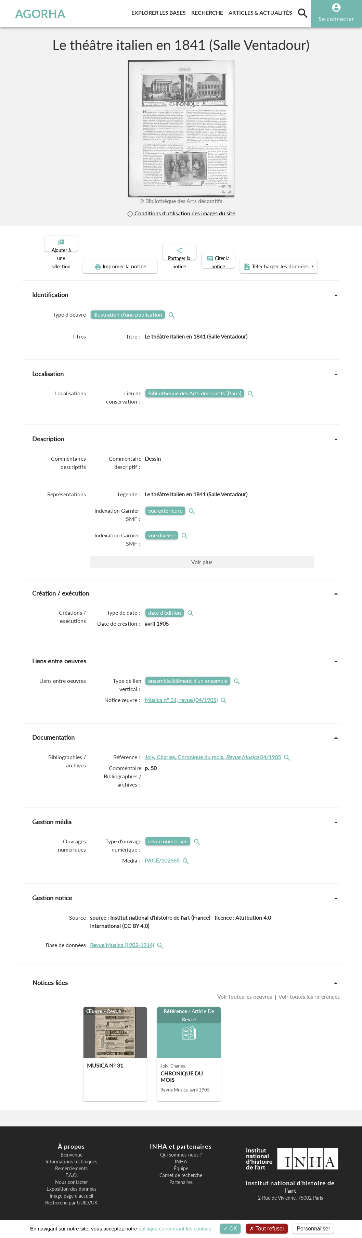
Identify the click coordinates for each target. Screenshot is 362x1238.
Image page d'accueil (71, 1190)
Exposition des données (71, 1183)
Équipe (181, 1162)
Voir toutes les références (308, 991)
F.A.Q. (71, 1169)
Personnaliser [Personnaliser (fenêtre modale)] (313, 1228)
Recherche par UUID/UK (71, 1197)
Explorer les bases (160, 11)
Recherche (208, 11)
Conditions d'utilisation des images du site (181, 213)
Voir (201, 556)
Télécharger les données (258, 261)
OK (230, 1228)
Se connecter (336, 18)
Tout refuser (266, 1228)
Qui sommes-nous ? (181, 1149)
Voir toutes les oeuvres (245, 991)
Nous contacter (71, 1176)
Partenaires (181, 1176)
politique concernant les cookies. (176, 1228)
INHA (181, 1156)
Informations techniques (71, 1156)
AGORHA (36, 14)
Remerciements (71, 1162)
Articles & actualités (262, 11)
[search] (303, 13)
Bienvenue (71, 1149)
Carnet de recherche (180, 1169)
